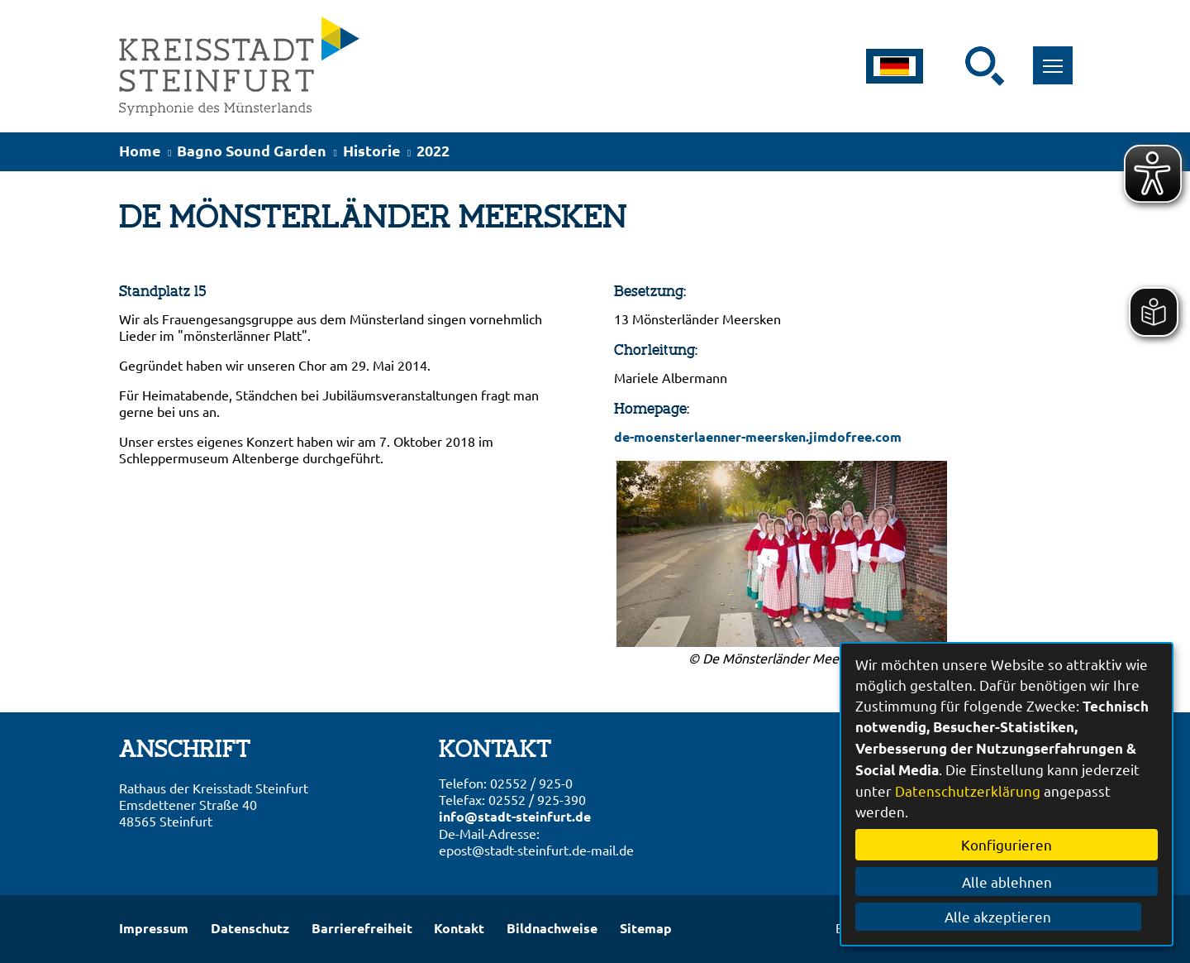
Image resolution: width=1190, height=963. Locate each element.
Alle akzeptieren (1007, 916)
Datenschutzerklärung (967, 790)
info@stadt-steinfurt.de (515, 816)
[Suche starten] (985, 66)
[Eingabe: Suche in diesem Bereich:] (954, 66)
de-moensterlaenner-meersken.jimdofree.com (758, 436)
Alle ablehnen (1007, 881)
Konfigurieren (1006, 844)
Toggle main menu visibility (1051, 56)
